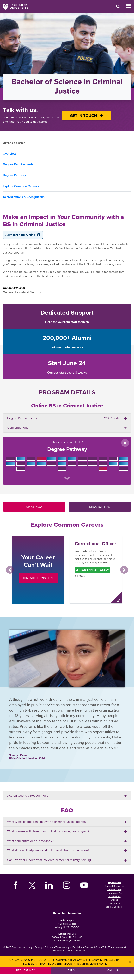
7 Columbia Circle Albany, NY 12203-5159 (67, 925)
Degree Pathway (14, 175)
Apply (71, 970)
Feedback (80, 950)
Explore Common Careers (21, 186)
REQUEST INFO (99, 507)
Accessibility (57, 950)
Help (69, 950)
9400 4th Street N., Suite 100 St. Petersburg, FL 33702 (67, 938)
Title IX (106, 947)
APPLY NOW (34, 507)
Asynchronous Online (22, 234)
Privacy (38, 947)
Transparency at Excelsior (68, 947)
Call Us (112, 970)
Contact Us (114, 903)
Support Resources (115, 886)
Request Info (25, 970)
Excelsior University (22, 947)
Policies (49, 947)
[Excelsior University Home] (14, 5)
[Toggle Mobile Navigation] (130, 6)
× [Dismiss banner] (130, 962)
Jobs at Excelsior (114, 906)
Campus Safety (92, 947)
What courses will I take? (67, 460)
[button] (10, 570)
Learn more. (98, 964)
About (114, 899)
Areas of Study (114, 889)
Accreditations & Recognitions (24, 197)
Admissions (114, 896)
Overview (9, 153)
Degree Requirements (18, 164)
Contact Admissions (38, 578)
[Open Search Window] (118, 6)
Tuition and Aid (114, 892)
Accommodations (121, 947)
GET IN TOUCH (86, 115)
